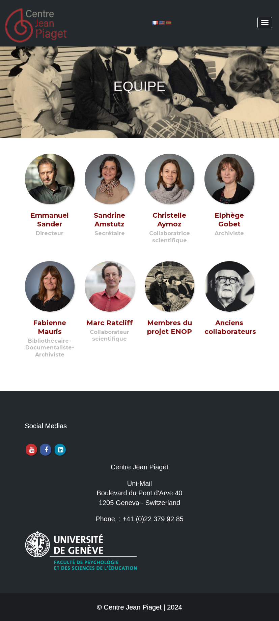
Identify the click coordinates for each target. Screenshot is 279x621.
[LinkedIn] (60, 450)
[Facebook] (45, 450)
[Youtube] (31, 450)
